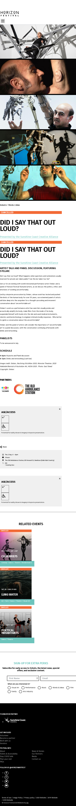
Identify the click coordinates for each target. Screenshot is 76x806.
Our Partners (37, 754)
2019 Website (53, 798)
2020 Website (41, 798)
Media (34, 756)
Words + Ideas (14, 205)
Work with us (5, 741)
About (2, 751)
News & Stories (38, 751)
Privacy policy (29, 798)
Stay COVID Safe (6, 756)
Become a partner (7, 738)
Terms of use (6, 798)
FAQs (2, 762)
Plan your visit (6, 759)
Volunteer (4, 735)
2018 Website (8, 800)
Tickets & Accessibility (8, 754)
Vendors (3, 743)
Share (3, 447)
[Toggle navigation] (2, 21)
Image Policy (18, 798)
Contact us (36, 759)
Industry (3, 205)
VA (27, 803)
